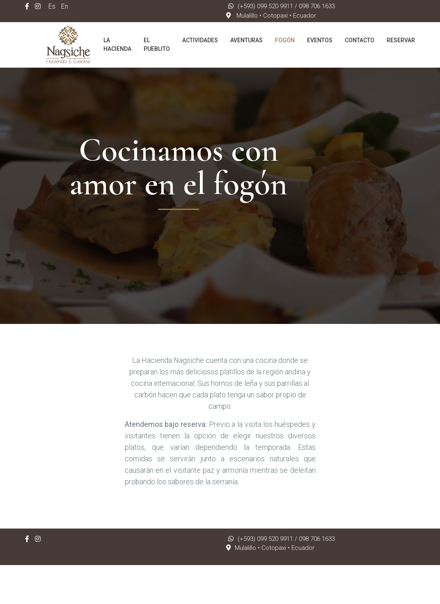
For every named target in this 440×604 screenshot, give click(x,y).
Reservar (401, 40)
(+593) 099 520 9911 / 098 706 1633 (281, 6)
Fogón (285, 40)
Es (51, 6)
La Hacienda (117, 44)
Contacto (359, 40)
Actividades (200, 40)
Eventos (319, 40)
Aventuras (246, 40)
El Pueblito (157, 44)
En (64, 6)
